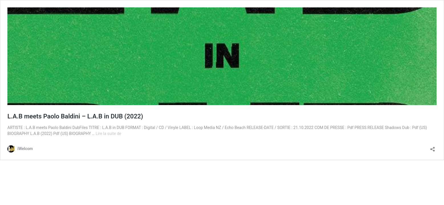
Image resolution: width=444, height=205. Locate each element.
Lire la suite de (108, 133)
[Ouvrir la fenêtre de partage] (433, 147)
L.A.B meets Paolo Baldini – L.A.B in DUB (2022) (75, 116)
